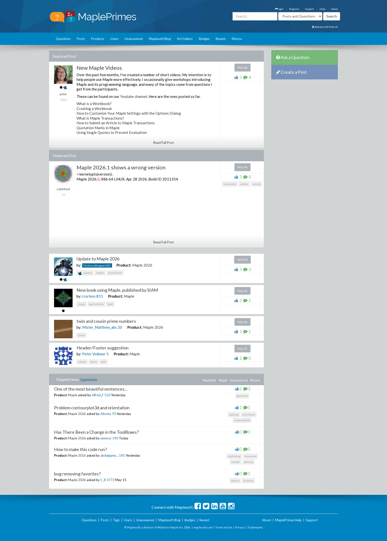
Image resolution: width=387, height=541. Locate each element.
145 (122, 455)
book (110, 304)
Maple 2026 (142, 265)
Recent (221, 39)
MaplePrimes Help (288, 520)
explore (85, 273)
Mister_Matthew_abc (99, 327)
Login (279, 8)
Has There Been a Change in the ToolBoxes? (96, 432)
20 (120, 327)
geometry (242, 395)
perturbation (96, 304)
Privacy (240, 527)
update (244, 183)
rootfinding (234, 456)
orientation (248, 414)
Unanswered (134, 39)
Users (114, 39)
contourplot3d (242, 420)
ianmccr (106, 438)
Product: (124, 265)
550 (107, 395)
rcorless (89, 296)
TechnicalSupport (94, 265)
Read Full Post (163, 142)
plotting (233, 414)
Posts (81, 39)
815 (99, 296)
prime (81, 335)
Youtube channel (133, 96)
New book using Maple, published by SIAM (117, 290)
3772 (111, 480)
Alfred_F (98, 395)
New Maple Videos (99, 67)
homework (250, 456)
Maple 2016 (77, 455)
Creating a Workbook (94, 108)
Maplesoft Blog (160, 39)
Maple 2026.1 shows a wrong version (121, 167)
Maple (129, 296)
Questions (63, 39)
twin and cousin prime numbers (106, 321)
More (237, 39)
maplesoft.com (203, 527)
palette (235, 480)
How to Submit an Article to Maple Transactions (116, 123)
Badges (204, 39)
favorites (248, 480)
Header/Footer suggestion (103, 347)
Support (309, 8)
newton (235, 461)
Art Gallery (185, 39)
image (81, 304)
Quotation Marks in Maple (98, 128)
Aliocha (105, 414)
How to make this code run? (80, 449)
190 (115, 438)
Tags (116, 520)
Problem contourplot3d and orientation (92, 407)
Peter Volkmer (94, 354)
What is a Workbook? (94, 103)
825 (108, 265)
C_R (103, 480)
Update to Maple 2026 (98, 258)
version (256, 183)
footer (93, 361)
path (103, 361)
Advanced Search (325, 26)
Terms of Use (223, 527)
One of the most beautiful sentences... (90, 389)
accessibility (115, 272)
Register (294, 8)
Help (322, 8)
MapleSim (209, 380)
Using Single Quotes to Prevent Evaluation (112, 132)
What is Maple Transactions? (100, 118)
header (82, 361)
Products (97, 39)
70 (114, 414)
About (334, 8)
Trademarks (255, 527)
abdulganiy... (109, 455)
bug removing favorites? (77, 473)
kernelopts (230, 183)
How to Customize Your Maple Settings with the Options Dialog (129, 113)
